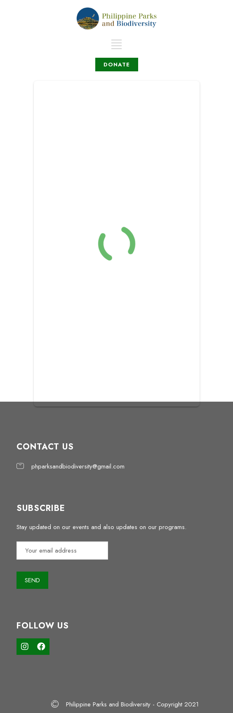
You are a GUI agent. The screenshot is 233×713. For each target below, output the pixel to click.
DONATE (117, 64)
